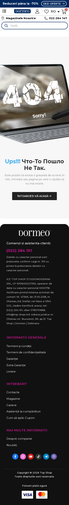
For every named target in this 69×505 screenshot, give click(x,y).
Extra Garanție (16, 365)
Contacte (13, 392)
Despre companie (19, 438)
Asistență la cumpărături (23, 411)
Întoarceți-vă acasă (32, 196)
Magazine (13, 398)
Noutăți (11, 445)
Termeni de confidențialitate (26, 352)
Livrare (11, 371)
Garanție (12, 358)
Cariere (11, 405)
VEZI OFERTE (52, 3)
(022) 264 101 (19, 250)
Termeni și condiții (18, 346)
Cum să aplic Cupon (20, 418)
